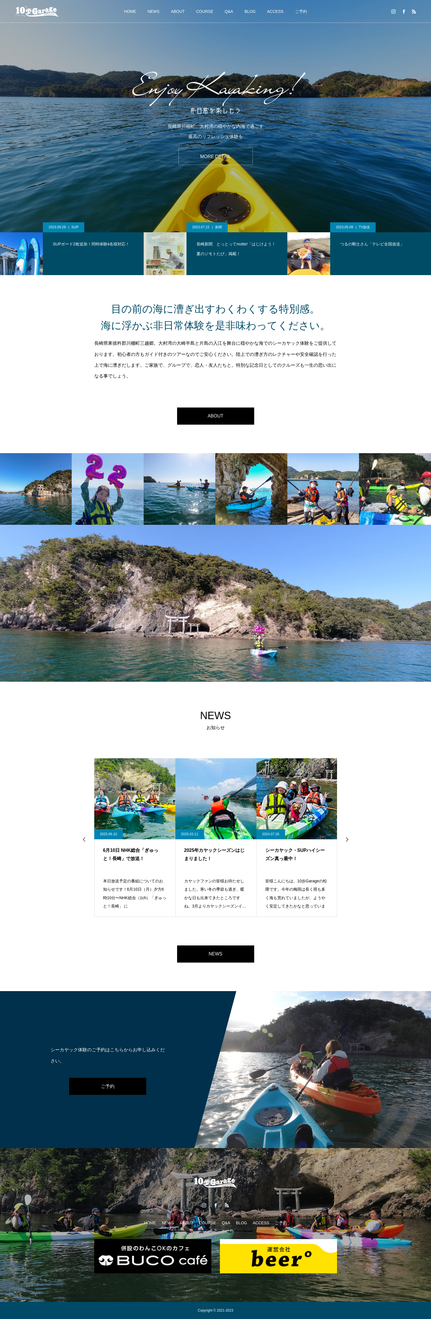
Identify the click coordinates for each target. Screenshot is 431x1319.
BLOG (250, 11)
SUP (75, 227)
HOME (130, 11)
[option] (215, 116)
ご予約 (301, 11)
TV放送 (364, 227)
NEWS (153, 11)
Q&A (229, 11)
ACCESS (275, 11)
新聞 (218, 227)
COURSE (204, 11)
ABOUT (178, 11)
